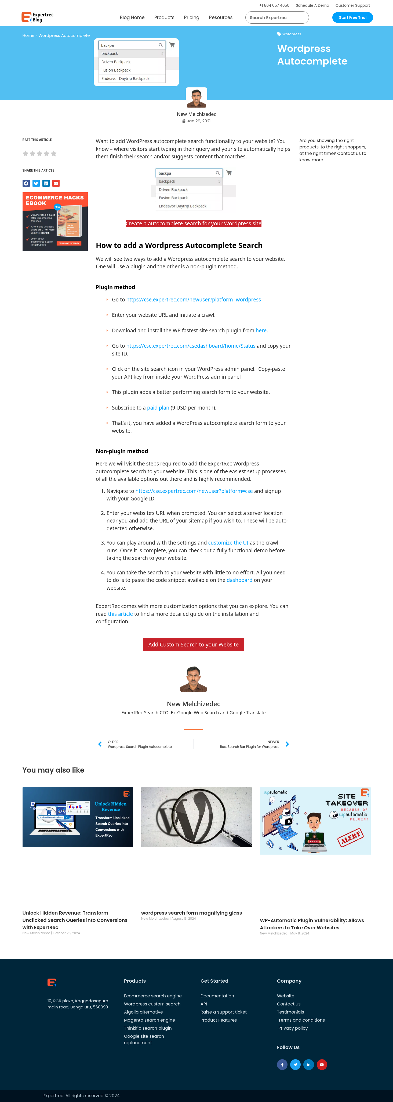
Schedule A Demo (312, 5)
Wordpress (291, 34)
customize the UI (228, 542)
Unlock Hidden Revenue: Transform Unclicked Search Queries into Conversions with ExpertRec (75, 920)
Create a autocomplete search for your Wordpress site (193, 223)
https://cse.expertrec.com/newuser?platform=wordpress (193, 299)
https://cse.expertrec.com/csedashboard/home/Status (190, 345)
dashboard (239, 580)
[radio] (25, 154)
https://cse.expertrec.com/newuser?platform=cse (194, 491)
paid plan (158, 407)
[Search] (303, 17)
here (261, 330)
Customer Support (353, 5)
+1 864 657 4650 (273, 5)
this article (120, 613)
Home (29, 35)
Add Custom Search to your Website (193, 644)
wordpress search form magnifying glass (191, 912)
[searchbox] (272, 17)
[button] (298, 17)
